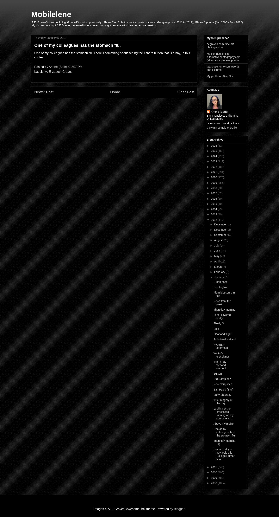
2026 (214, 145)
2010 (214, 472)
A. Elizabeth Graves (58, 71)
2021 (214, 172)
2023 (214, 161)
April (217, 261)
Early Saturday (222, 394)
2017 (214, 193)
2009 (214, 477)
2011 (214, 467)
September (221, 234)
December (220, 224)
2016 (214, 198)
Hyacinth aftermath (221, 346)
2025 (214, 150)
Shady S (219, 323)
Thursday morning (224, 309)
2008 (214, 483)
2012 (214, 219)
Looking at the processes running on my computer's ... (224, 413)
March (218, 266)
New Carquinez (223, 384)
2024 (214, 156)
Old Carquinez (222, 378)
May (217, 256)
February (220, 272)
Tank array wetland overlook (220, 365)
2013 (214, 214)
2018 (214, 188)
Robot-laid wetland (225, 339)
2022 (214, 166)
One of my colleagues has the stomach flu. (225, 432)
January (219, 277)
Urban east (220, 281)
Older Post (185, 92)
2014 (214, 209)
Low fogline (220, 287)
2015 (214, 203)
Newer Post (43, 92)
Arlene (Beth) (219, 111)
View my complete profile (222, 127)
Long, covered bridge (222, 316)
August (218, 240)
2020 (214, 177)
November (220, 229)
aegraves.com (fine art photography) (220, 45)
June (217, 250)
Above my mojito (223, 423)
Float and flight (222, 334)
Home (115, 92)
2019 (214, 182)
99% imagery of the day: (223, 401)
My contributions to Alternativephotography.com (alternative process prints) (223, 57)
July (217, 245)
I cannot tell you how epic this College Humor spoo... (224, 454)
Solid (217, 328)
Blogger (179, 509)
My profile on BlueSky (220, 76)
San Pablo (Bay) (223, 389)
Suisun (218, 373)
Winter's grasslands (222, 355)
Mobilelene (51, 14)
